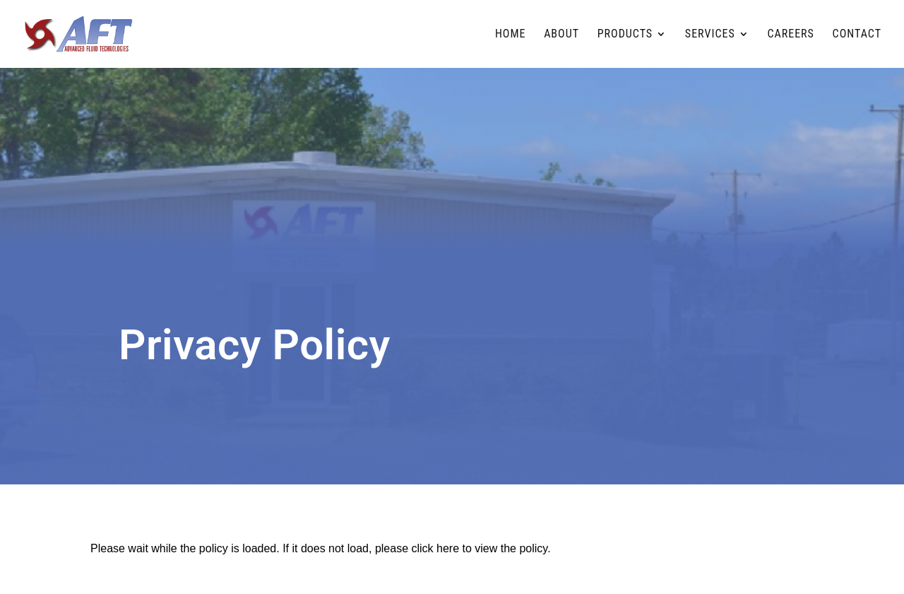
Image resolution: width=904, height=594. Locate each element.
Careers (790, 34)
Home (510, 34)
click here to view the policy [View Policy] (480, 548)
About (561, 34)
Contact (857, 34)
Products (625, 34)
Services (710, 34)
